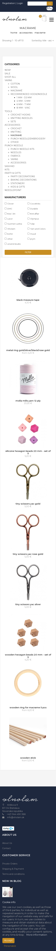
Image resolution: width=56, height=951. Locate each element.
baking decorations (24, 179)
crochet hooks (20, 114)
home (13, 32)
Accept (8, 940)
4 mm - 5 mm (23, 101)
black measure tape (28, 300)
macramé (16, 90)
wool (14, 87)
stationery (18, 183)
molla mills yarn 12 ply (28, 400)
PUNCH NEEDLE (14, 145)
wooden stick (28, 757)
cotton (15, 83)
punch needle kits (22, 149)
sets (13, 121)
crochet (16, 128)
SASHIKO (9, 166)
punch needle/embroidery (28, 138)
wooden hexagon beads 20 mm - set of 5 (28, 656)
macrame (16, 135)
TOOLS (8, 111)
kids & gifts (18, 186)
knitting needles (22, 118)
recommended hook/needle (29, 94)
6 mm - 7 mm (24, 104)
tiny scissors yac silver (28, 604)
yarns (14, 159)
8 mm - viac (23, 107)
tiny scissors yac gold (28, 503)
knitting (16, 132)
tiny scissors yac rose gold (28, 554)
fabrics (15, 156)
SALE (7, 73)
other (15, 142)
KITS (7, 169)
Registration (9, 3)
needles (16, 152)
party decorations (23, 176)
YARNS (8, 80)
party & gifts (13, 173)
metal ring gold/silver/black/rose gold (28, 350)
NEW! (8, 70)
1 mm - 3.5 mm (24, 97)
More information (36, 934)
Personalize (10, 946)
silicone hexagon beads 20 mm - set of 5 (28, 452)
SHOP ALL (10, 77)
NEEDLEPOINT (13, 190)
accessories (25, 32)
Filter (28, 252)
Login (20, 3)
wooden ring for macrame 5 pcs (28, 707)
